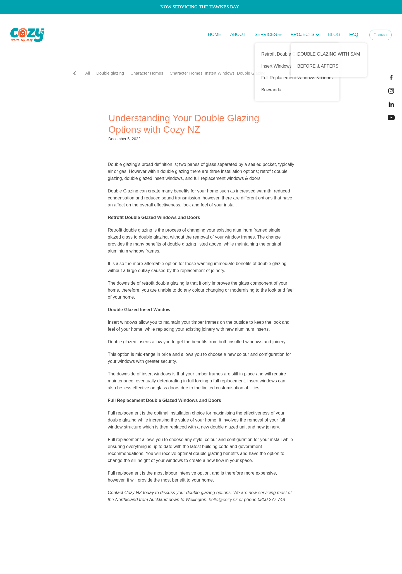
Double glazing (110, 73)
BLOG (334, 34)
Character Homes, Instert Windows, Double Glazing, (218, 73)
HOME (214, 34)
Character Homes (146, 73)
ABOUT (238, 34)
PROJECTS (305, 34)
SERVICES (268, 34)
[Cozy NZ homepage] (48, 35)
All (87, 73)
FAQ (353, 34)
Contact (380, 34)
